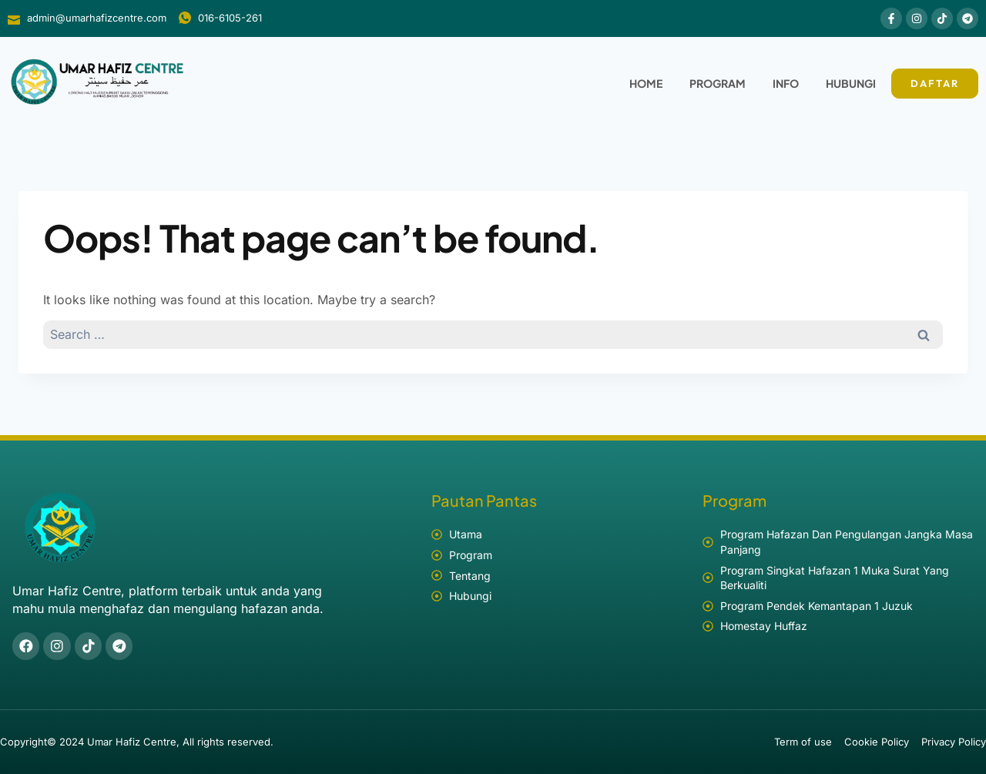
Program (717, 83)
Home (645, 83)
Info (786, 83)
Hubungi (851, 83)
